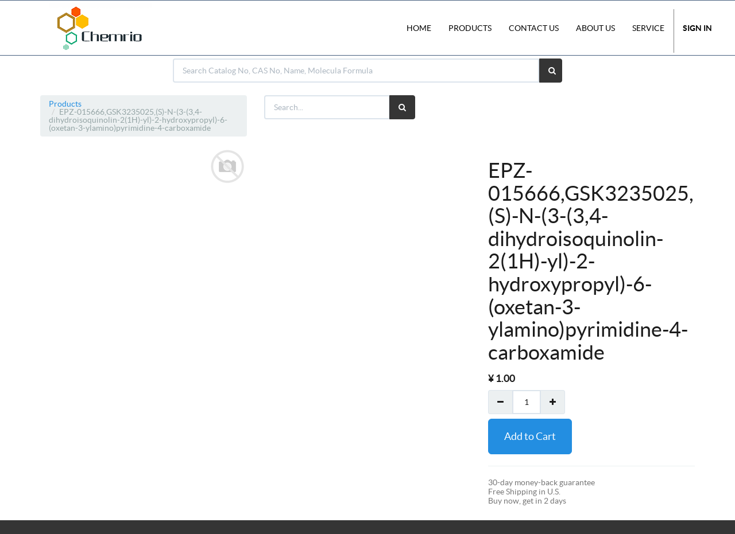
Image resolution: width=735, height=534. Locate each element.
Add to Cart (530, 436)
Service (648, 28)
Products (65, 103)
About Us (595, 28)
